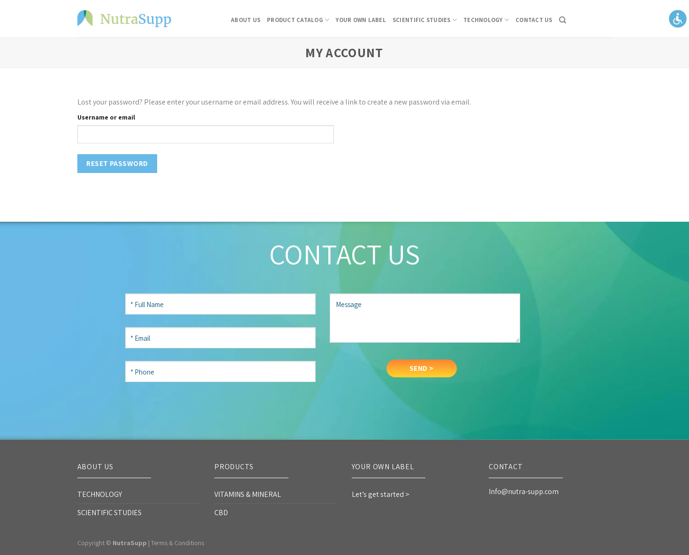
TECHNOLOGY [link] (486, 19)
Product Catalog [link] (298, 19)
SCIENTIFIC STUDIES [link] (425, 19)
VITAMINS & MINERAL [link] (247, 494)
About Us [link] (245, 20)
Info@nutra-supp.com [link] (524, 491)
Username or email (106, 116)
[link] (124, 18)
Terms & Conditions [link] (177, 542)
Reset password (117, 163)
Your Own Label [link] (361, 20)
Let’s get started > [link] (380, 494)
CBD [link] (221, 513)
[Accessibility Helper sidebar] (677, 18)
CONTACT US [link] (534, 20)
